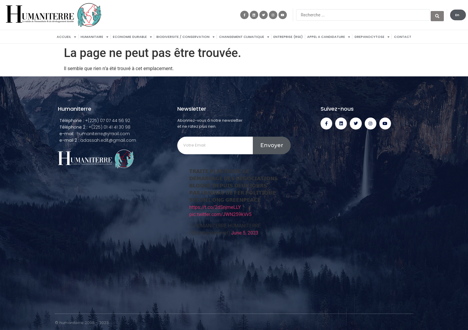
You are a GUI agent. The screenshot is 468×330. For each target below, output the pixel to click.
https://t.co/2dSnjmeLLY (215, 207)
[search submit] (437, 15)
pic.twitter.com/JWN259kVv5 (220, 214)
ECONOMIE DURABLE (132, 36)
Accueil (66, 36)
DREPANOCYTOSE (372, 36)
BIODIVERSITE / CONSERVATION (185, 36)
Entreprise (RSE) (288, 36)
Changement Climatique (244, 36)
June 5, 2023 (244, 233)
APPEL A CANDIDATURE (328, 36)
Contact (402, 36)
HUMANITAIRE (94, 36)
